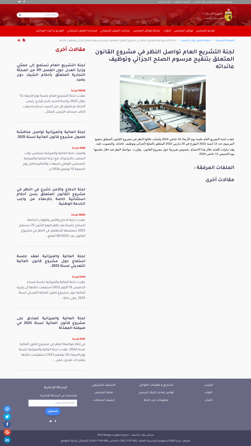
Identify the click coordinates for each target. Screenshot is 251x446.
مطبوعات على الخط (156, 400)
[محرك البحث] (38, 14)
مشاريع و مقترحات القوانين (156, 385)
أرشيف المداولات (182, 2)
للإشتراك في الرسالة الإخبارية (58, 395)
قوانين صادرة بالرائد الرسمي (156, 392)
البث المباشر (164, 2)
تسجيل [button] (53, 411)
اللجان (208, 400)
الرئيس (208, 385)
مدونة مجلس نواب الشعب (196, 40)
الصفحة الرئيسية (225, 40)
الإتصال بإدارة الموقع (74, 441)
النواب (208, 392)
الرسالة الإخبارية (55, 387)
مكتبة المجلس (104, 392)
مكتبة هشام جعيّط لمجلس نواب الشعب (213, 2)
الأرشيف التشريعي (103, 385)
